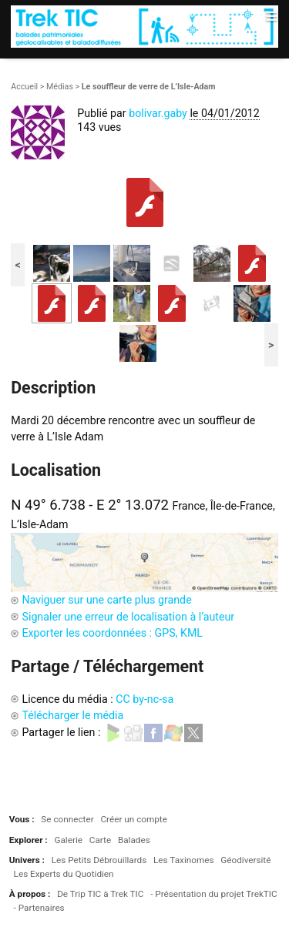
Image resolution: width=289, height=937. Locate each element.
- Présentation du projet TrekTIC (213, 893)
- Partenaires (39, 907)
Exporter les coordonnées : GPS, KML (112, 633)
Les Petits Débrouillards (99, 860)
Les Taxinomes (183, 860)
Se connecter (67, 819)
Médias (59, 87)
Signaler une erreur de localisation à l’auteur (128, 617)
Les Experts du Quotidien (64, 873)
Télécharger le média (72, 715)
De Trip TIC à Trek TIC (100, 893)
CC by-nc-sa (144, 699)
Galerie (68, 840)
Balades (134, 840)
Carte (100, 840)
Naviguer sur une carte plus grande (106, 600)
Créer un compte (133, 819)
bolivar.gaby (158, 113)
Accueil (24, 87)
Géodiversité (245, 860)
